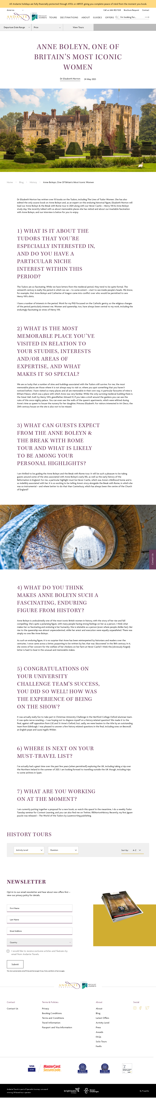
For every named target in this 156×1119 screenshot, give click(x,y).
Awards (99, 1032)
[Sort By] (136, 850)
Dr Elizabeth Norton (70, 78)
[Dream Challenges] (91, 1091)
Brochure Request (131, 10)
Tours (53, 17)
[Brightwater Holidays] (72, 1091)
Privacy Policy (44, 971)
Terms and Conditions (53, 1017)
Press (98, 1027)
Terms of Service (56, 971)
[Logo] (27, 17)
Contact (145, 10)
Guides (97, 17)
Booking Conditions (52, 1013)
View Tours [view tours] (78, 27)
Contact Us (12, 1008)
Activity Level (102, 1022)
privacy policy (22, 895)
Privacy (45, 1008)
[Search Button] (147, 17)
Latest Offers (102, 1017)
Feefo (99, 1046)
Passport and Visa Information (57, 1027)
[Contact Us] (152, 559)
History (33, 182)
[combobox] (47, 27)
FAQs (98, 1036)
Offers (109, 17)
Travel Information (51, 1022)
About (86, 17)
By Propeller (144, 1091)
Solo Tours (101, 1041)
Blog (21, 182)
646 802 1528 (115, 10)
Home (10, 182)
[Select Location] (14, 10)
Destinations (69, 17)
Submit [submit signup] (15, 964)
